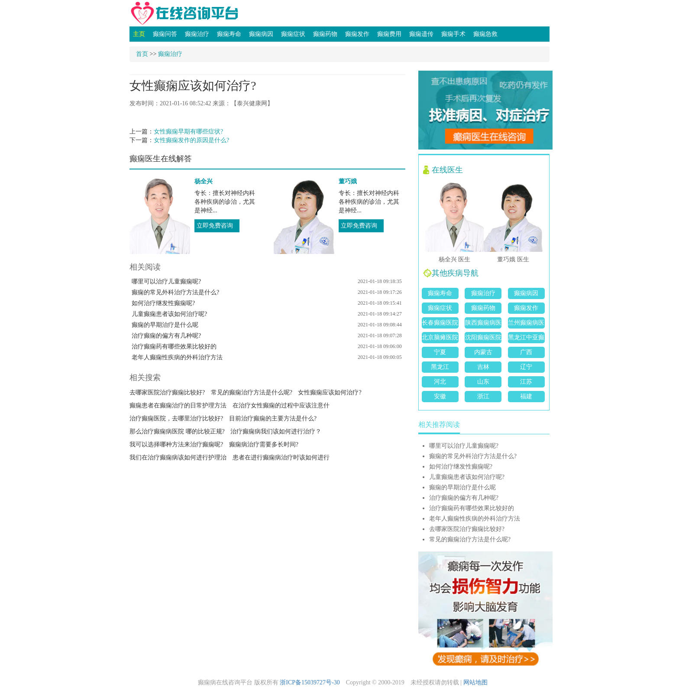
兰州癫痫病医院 (526, 324)
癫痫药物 (325, 34)
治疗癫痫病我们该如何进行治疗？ (275, 431)
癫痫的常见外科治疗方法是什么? (175, 292)
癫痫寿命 (229, 34)
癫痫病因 (261, 34)
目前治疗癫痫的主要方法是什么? (273, 418)
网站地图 (475, 682)
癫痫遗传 (421, 34)
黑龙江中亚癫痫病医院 (526, 338)
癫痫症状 (293, 34)
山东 (483, 381)
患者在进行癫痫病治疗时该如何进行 (281, 457)
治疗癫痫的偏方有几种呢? (166, 335)
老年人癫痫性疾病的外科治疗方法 (177, 357)
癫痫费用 (389, 34)
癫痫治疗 (197, 34)
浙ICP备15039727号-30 (310, 682)
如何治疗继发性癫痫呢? (163, 303)
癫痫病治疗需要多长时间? (263, 444)
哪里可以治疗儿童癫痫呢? (166, 281)
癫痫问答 (165, 34)
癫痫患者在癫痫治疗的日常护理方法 (177, 405)
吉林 (483, 367)
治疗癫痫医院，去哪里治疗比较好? (176, 418)
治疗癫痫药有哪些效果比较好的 (174, 346)
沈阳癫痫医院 (483, 337)
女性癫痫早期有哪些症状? (188, 131)
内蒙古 (483, 352)
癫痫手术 (453, 34)
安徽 (440, 396)
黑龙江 (440, 367)
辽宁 (526, 367)
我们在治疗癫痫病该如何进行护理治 (177, 457)
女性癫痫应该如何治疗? (329, 392)
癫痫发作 (357, 34)
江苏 (526, 381)
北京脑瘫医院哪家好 (440, 338)
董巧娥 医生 (513, 259)
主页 (139, 34)
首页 (142, 54)
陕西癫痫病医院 (483, 324)
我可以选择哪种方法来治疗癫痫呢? (176, 444)
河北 (440, 381)
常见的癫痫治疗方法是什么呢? (251, 392)
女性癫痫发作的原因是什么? (191, 140)
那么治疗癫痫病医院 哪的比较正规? (177, 431)
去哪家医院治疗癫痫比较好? (167, 392)
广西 (526, 352)
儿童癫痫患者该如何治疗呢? (169, 314)
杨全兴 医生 (455, 259)
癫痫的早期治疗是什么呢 (165, 325)
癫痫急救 (485, 34)
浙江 (483, 396)
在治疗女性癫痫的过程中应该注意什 (281, 405)
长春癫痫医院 (440, 322)
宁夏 (440, 352)
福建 (526, 396)
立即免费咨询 (215, 225)
